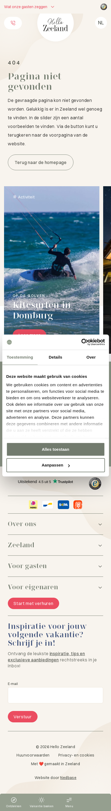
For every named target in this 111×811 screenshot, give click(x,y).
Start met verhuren (33, 603)
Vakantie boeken (42, 806)
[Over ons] (55, 524)
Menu (69, 806)
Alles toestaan (55, 449)
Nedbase (68, 777)
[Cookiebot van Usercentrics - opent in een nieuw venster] (81, 342)
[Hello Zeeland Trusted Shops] (103, 7)
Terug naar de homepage (41, 162)
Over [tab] (91, 357)
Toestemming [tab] (20, 357)
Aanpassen (56, 465)
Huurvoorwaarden (32, 755)
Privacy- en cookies (76, 755)
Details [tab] (55, 357)
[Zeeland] (55, 545)
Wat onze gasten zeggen (25, 6)
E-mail (13, 684)
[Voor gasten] (55, 566)
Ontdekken (14, 806)
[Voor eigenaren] (55, 587)
